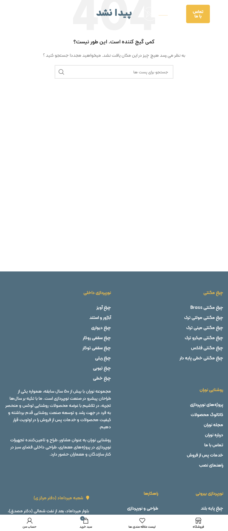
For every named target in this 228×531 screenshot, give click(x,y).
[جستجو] (114, 72)
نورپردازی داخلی (97, 292)
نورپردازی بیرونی (209, 493)
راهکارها (151, 493)
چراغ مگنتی (213, 292)
